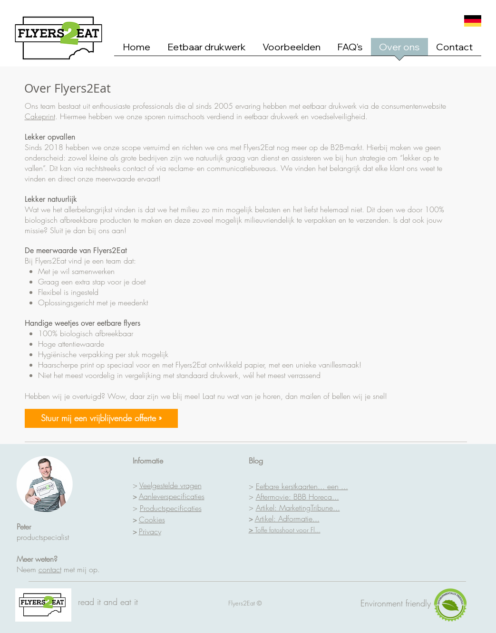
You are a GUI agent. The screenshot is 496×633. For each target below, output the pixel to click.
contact (50, 569)
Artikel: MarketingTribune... (298, 507)
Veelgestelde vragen (170, 485)
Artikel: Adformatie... (287, 518)
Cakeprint (40, 116)
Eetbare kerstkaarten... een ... (302, 486)
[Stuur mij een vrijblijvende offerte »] (101, 418)
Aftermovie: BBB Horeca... (297, 496)
